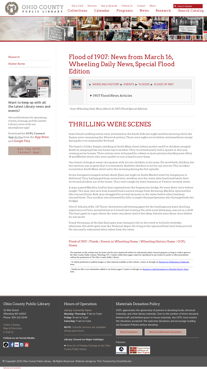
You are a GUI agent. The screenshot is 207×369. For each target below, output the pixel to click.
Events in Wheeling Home (119, 241)
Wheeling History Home (157, 241)
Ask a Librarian (109, 5)
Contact (141, 5)
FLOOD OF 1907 (164, 84)
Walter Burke (16, 63)
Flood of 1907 (78, 241)
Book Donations (129, 331)
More (153, 5)
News (144, 10)
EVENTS (129, 84)
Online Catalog (11, 324)
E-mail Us (8, 331)
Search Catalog (191, 10)
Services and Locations (12, 368)
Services (92, 5)
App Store (42, 137)
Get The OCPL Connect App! (29, 150)
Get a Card (77, 5)
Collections (77, 10)
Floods (93, 241)
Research (163, 10)
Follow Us (127, 5)
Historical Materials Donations (165, 331)
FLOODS (144, 84)
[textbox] (189, 6)
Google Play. (21, 141)
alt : (131, 263)
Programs (125, 10)
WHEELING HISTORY (106, 84)
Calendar (102, 10)
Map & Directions (12, 328)
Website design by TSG (88, 361)
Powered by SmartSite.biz (117, 361)
